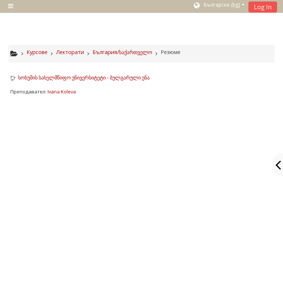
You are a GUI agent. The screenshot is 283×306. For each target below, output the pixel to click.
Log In (263, 7)
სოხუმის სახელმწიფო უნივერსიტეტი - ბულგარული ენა (84, 78)
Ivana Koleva (62, 91)
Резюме (171, 52)
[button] (219, 6)
